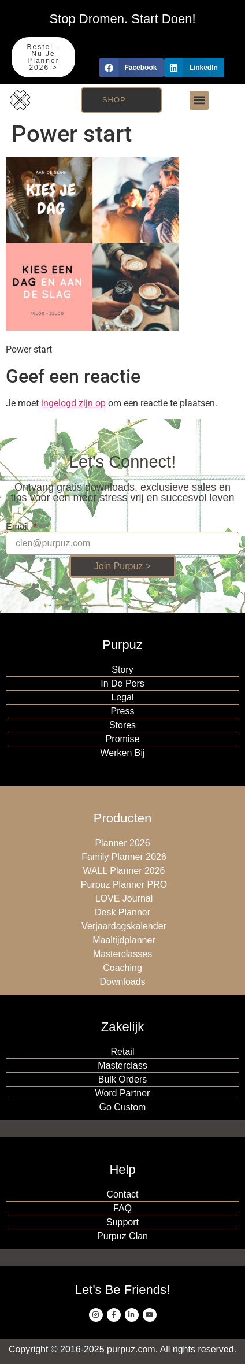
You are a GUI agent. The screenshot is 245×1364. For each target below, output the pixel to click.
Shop (114, 99)
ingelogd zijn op (73, 403)
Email (18, 527)
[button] (131, 67)
